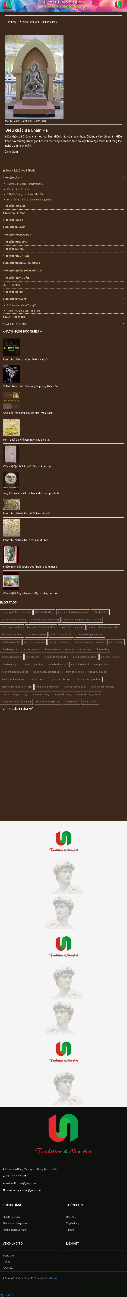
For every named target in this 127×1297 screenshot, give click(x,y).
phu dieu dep (116, 642)
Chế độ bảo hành (12, 1217)
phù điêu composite (59, 642)
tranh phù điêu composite (15, 672)
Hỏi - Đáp (71, 1217)
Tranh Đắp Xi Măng (15, 213)
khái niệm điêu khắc (12, 634)
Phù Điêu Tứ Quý (13, 292)
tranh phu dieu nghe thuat (88, 679)
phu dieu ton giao (110, 657)
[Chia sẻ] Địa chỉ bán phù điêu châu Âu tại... (27, 466)
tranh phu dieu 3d (80, 664)
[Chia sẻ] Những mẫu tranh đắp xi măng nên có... (30, 593)
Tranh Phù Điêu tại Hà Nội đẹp (17, 686)
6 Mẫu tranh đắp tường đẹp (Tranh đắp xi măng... (31, 566)
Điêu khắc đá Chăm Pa (26, 130)
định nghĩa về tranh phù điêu (41, 627)
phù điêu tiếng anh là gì (85, 657)
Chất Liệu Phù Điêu (63, 324)
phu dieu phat (33, 657)
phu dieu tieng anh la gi (56, 657)
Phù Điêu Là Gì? (63, 177)
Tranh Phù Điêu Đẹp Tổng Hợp (23, 310)
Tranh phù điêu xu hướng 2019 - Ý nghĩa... (26, 359)
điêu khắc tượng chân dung (45, 619)
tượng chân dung (62, 694)
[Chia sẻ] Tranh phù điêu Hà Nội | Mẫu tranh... (28, 412)
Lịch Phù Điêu (11, 285)
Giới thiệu (8, 1268)
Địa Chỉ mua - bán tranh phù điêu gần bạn (29, 199)
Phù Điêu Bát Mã (13, 249)
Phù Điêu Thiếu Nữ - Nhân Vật (21, 263)
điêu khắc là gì (100, 612)
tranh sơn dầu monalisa (102, 686)
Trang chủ (10, 21)
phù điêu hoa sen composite (58, 649)
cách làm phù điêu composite (73, 612)
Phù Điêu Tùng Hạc (15, 241)
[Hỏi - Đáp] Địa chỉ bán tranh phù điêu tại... (27, 439)
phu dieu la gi (84, 649)
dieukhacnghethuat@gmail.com (24, 1190)
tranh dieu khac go (57, 664)
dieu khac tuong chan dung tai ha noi (82, 619)
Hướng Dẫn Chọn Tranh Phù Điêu (25, 183)
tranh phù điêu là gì (60, 679)
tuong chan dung (40, 694)
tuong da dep (71, 701)
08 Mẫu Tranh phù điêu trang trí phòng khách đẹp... (32, 386)
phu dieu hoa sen (30, 649)
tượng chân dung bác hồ (88, 694)
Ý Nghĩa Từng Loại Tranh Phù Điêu (26, 194)
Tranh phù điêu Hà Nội (13, 679)
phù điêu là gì (102, 649)
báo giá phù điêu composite (16, 612)
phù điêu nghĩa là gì (12, 657)
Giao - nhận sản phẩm (15, 1223)
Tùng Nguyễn (51, 1278)
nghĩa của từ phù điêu (61, 634)
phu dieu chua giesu (34, 642)
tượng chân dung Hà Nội (48, 701)
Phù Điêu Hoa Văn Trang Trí (22, 305)
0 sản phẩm (79, 9)
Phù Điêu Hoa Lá (13, 220)
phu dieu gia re (9, 649)
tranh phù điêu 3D (102, 664)
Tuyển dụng (72, 1223)
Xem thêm (12, 151)
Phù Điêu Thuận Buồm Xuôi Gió (22, 270)
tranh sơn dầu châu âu (75, 686)
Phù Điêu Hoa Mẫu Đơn (17, 234)
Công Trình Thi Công (18, 189)
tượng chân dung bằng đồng (16, 701)
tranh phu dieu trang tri (47, 686)
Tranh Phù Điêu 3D (15, 317)
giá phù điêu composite (72, 627)
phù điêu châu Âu (11, 642)
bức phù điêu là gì (44, 612)
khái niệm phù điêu (36, 634)
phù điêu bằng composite (90, 634)
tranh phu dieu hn (37, 679)
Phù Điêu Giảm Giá (14, 227)
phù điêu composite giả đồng (89, 642)
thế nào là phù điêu (33, 664)
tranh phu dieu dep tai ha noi (47, 672)
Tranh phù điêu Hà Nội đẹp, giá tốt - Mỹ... (26, 540)
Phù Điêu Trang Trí (63, 299)
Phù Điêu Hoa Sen (14, 206)
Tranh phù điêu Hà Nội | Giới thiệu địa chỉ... (27, 513)
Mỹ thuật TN (7, 1295)
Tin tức (70, 1229)
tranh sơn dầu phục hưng (14, 694)
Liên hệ (6, 1262)
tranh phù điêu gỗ (97, 672)
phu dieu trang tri (10, 664)
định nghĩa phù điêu (12, 627)
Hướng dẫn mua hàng (15, 1229)
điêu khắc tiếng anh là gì (14, 619)
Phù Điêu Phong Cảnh (17, 277)
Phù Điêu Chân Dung (16, 256)
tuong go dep (90, 701)
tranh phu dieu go (75, 672)
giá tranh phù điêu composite (103, 627)
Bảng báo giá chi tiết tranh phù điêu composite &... (32, 493)
